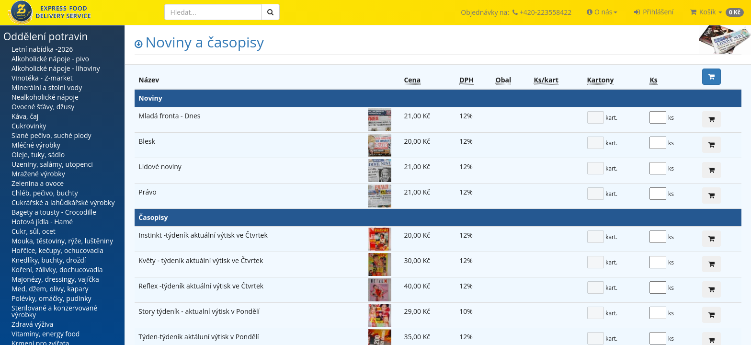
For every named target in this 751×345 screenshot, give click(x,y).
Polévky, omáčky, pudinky (51, 298)
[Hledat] (213, 12)
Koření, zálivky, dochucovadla (57, 269)
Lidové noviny (159, 166)
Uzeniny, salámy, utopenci (52, 164)
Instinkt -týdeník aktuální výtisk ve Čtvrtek (203, 235)
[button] (602, 12)
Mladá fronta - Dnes (169, 115)
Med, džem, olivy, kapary (49, 288)
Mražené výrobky (38, 173)
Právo (147, 191)
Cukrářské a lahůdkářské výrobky (62, 202)
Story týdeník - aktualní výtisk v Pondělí (199, 311)
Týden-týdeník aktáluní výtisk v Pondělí (198, 336)
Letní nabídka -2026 (42, 49)
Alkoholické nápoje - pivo (50, 58)
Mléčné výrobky (35, 145)
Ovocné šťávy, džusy (42, 106)
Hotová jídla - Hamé (42, 221)
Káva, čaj (24, 116)
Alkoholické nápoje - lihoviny (55, 68)
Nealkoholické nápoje (45, 97)
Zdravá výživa (32, 324)
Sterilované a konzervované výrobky (54, 311)
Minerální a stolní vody (46, 87)
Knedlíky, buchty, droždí (48, 259)
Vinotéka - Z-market (42, 77)
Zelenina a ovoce (37, 183)
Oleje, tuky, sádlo (38, 154)
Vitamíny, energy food (45, 333)
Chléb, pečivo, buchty (44, 192)
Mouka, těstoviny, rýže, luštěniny (62, 240)
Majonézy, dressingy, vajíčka (55, 279)
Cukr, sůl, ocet (33, 231)
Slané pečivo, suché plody (51, 135)
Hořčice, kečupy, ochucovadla (57, 250)
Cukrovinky (28, 125)
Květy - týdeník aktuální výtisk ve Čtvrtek (200, 260)
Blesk (146, 141)
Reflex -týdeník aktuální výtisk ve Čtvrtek (200, 285)
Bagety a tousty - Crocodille (53, 212)
